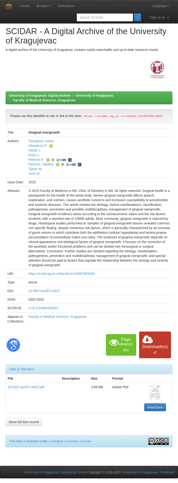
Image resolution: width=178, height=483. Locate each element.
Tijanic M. (35, 169)
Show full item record (24, 422)
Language (160, 6)
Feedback (168, 472)
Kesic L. (34, 155)
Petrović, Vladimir (41, 164)
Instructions (66, 6)
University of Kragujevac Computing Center (55, 472)
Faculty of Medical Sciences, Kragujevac (44, 100)
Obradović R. (38, 146)
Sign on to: (158, 18)
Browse (44, 6)
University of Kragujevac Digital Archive (40, 95)
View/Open (155, 407)
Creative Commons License (71, 441)
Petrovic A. (36, 159)
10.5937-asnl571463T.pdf (26, 387)
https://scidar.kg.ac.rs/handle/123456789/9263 (62, 274)
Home (24, 6)
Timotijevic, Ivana (41, 141)
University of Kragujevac (95, 95)
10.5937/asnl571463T (44, 291)
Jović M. (34, 173)
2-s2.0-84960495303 (43, 308)
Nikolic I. (35, 150)
